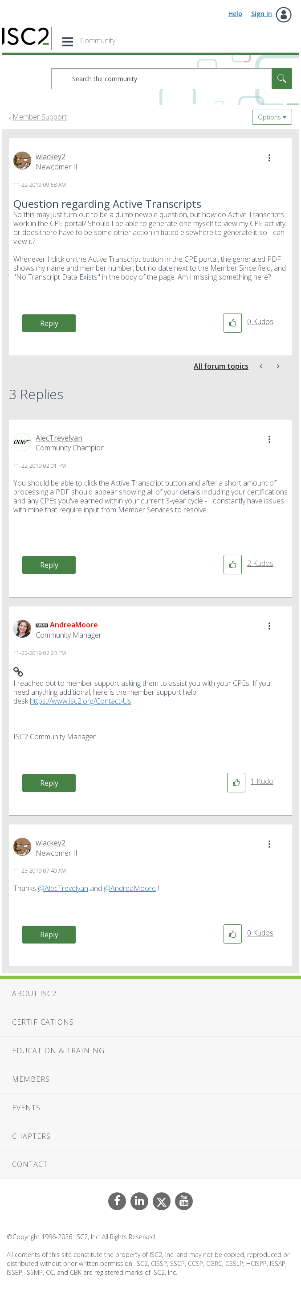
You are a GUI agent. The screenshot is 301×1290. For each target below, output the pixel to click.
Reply (49, 323)
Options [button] (269, 117)
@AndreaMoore (130, 888)
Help (235, 13)
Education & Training (58, 1050)
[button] (269, 158)
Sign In (261, 13)
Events (26, 1108)
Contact (30, 1164)
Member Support (39, 117)
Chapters (31, 1136)
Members (31, 1079)
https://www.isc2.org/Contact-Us (80, 701)
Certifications (43, 1022)
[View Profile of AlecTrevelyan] (59, 438)
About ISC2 (34, 993)
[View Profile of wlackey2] (50, 156)
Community (97, 40)
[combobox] (171, 78)
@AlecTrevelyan (63, 888)
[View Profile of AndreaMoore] (74, 625)
